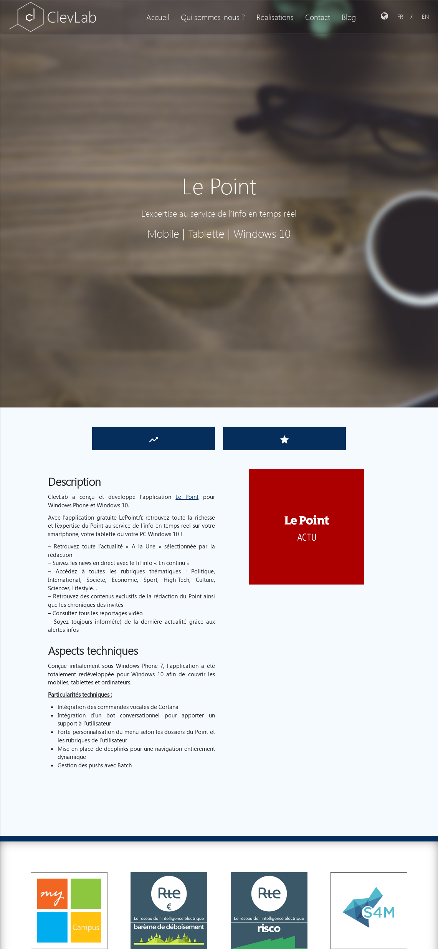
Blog (349, 16)
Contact (317, 16)
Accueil (157, 16)
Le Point (186, 496)
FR (400, 16)
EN (425, 16)
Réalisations (275, 16)
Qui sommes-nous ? (213, 16)
